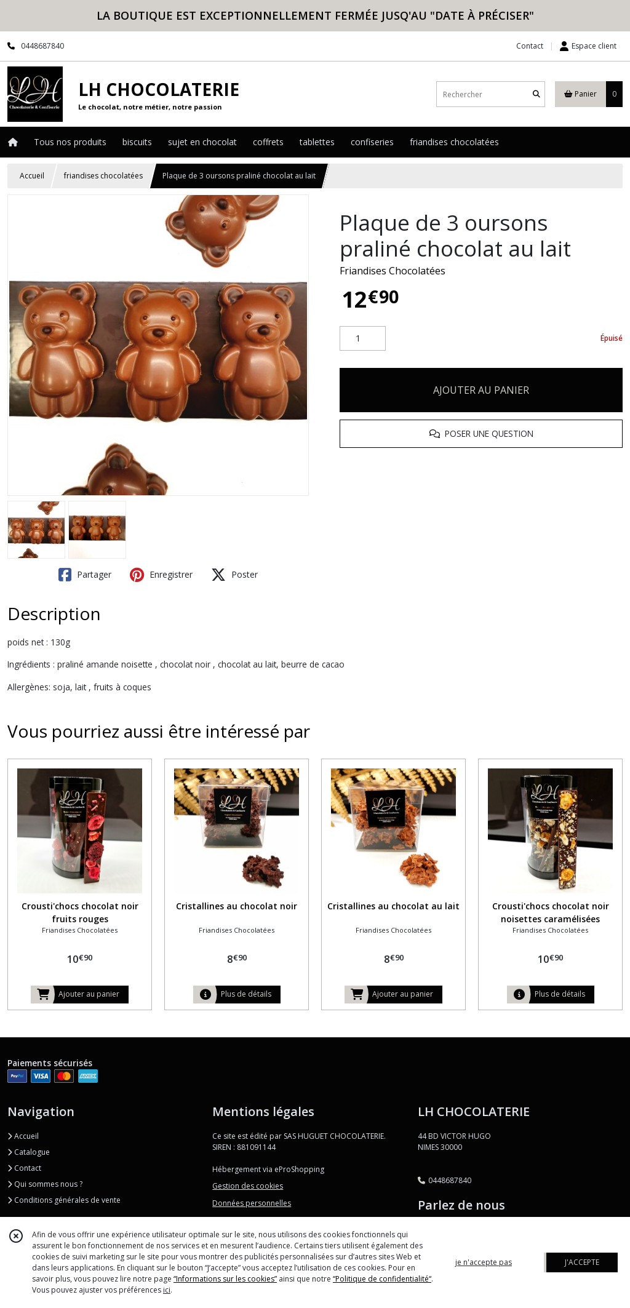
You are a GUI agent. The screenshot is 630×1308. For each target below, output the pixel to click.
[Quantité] (363, 338)
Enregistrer (161, 574)
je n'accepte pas (483, 1262)
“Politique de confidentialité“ (382, 1279)
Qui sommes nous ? (44, 1184)
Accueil (32, 175)
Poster (234, 574)
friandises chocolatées (103, 175)
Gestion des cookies (247, 1186)
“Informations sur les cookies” (225, 1279)
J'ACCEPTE (582, 1262)
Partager (84, 574)
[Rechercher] (536, 94)
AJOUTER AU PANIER (481, 390)
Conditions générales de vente (64, 1200)
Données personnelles (251, 1203)
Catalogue (28, 1152)
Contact (529, 46)
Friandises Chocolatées (392, 270)
